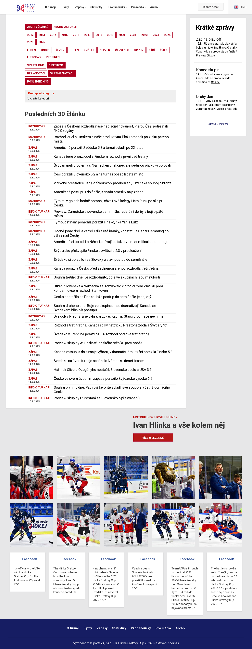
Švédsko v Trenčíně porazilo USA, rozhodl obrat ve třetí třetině (101, 334)
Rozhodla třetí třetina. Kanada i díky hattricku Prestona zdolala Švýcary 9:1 (111, 325)
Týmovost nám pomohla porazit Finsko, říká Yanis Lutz (96, 222)
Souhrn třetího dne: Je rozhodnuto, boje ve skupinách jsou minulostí (107, 277)
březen (59, 50)
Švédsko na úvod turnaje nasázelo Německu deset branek (99, 361)
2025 (30, 42)
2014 (53, 35)
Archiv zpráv (218, 124)
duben (74, 50)
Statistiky (119, 628)
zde (212, 55)
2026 (42, 42)
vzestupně (35, 65)
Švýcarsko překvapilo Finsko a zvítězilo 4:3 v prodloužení (98, 251)
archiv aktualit (66, 26)
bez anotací (36, 73)
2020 (122, 35)
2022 (144, 35)
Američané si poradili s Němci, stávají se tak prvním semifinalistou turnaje (111, 242)
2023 (156, 35)
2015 (64, 35)
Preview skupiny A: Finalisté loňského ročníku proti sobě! (98, 343)
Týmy (88, 628)
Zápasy (102, 628)
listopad (34, 57)
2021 (133, 35)
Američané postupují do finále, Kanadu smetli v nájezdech (99, 192)
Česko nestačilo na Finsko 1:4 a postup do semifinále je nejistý (102, 297)
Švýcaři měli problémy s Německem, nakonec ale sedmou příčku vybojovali (112, 165)
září (151, 50)
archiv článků (37, 26)
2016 (76, 35)
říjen (164, 50)
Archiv (180, 628)
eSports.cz (97, 643)
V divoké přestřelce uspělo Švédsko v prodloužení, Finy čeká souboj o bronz (112, 183)
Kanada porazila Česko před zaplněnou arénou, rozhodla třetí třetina (106, 268)
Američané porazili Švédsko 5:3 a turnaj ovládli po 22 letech (99, 147)
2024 (167, 35)
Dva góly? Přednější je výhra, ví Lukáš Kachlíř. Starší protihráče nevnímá (108, 316)
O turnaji (73, 628)
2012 (30, 35)
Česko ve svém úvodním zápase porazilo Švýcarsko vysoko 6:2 (103, 378)
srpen (138, 50)
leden (31, 50)
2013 (42, 35)
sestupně (56, 65)
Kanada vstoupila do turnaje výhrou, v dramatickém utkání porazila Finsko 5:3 (113, 352)
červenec (122, 50)
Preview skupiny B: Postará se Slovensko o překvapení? (97, 398)
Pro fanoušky (141, 628)
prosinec (53, 57)
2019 (110, 35)
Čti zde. (215, 82)
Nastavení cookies (166, 643)
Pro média (163, 628)
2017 (87, 35)
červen (105, 50)
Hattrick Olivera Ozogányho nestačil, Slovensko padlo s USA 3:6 (103, 370)
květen (89, 50)
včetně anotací (61, 73)
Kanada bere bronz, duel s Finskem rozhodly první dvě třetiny (101, 156)
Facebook (29, 559)
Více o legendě (153, 437)
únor (45, 50)
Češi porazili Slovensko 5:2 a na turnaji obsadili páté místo (98, 174)
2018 (99, 35)
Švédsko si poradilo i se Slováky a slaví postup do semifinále (100, 259)
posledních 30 (37, 81)
